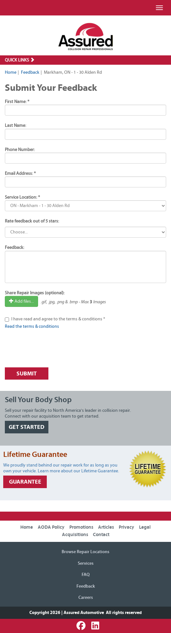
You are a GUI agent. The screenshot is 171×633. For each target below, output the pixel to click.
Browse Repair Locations (85, 551)
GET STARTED (27, 427)
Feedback (30, 72)
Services (86, 563)
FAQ (86, 574)
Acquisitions (75, 534)
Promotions (81, 527)
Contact (101, 534)
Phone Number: (20, 149)
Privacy (126, 527)
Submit (26, 373)
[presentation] (54, 350)
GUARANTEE (25, 481)
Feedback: (14, 247)
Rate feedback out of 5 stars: (32, 221)
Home (10, 72)
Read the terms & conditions (32, 326)
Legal (145, 527)
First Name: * (17, 101)
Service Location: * (22, 197)
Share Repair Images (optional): (35, 293)
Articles (106, 527)
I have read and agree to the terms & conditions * (58, 319)
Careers (85, 597)
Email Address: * (20, 173)
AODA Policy (51, 527)
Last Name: (15, 125)
